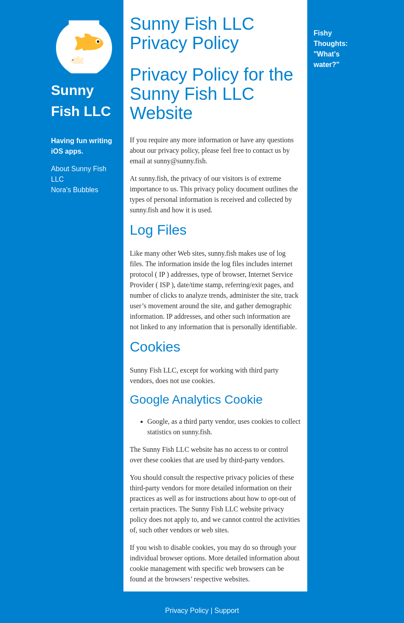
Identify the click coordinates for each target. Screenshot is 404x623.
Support (226, 610)
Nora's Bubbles (74, 190)
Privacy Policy (187, 610)
